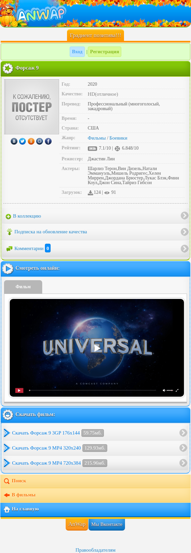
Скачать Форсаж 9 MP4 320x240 (59, 448)
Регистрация (104, 51)
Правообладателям (95, 550)
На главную (21, 509)
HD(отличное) (103, 94)
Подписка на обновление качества (46, 232)
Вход (77, 51)
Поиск (14, 481)
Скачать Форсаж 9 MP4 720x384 (59, 463)
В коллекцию (23, 216)
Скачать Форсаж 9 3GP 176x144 (58, 433)
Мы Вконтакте (106, 524)
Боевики (118, 138)
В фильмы (19, 495)
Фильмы (97, 138)
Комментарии (28, 248)
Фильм (23, 286)
